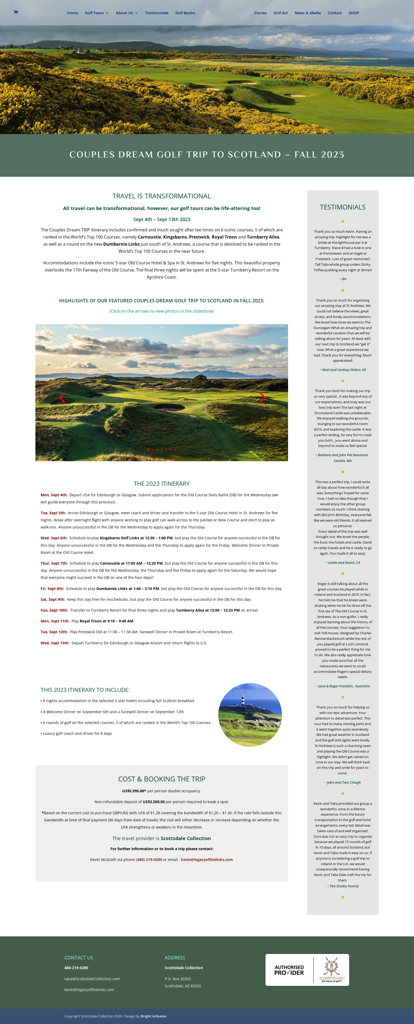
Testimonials (156, 13)
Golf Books (185, 13)
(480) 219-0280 (149, 859)
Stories (260, 13)
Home (72, 13)
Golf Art (281, 13)
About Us (124, 13)
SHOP (354, 13)
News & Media (308, 13)
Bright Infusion (154, 1016)
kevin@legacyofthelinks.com (207, 859)
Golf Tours (94, 13)
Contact (335, 13)
